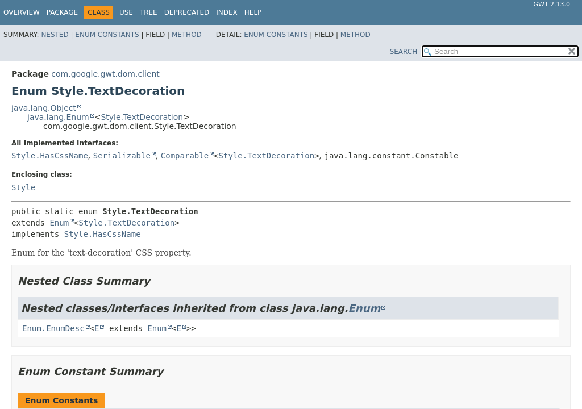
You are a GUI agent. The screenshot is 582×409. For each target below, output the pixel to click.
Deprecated (187, 12)
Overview (21, 12)
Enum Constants (107, 35)
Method (187, 35)
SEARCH (404, 52)
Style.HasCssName (49, 155)
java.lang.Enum (58, 117)
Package (62, 12)
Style (23, 187)
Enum (59, 222)
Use (126, 12)
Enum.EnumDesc (53, 328)
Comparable (185, 155)
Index (227, 12)
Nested (54, 35)
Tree (148, 12)
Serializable (122, 155)
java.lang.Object (43, 107)
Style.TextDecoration (142, 117)
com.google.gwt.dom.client (105, 73)
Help (253, 12)
